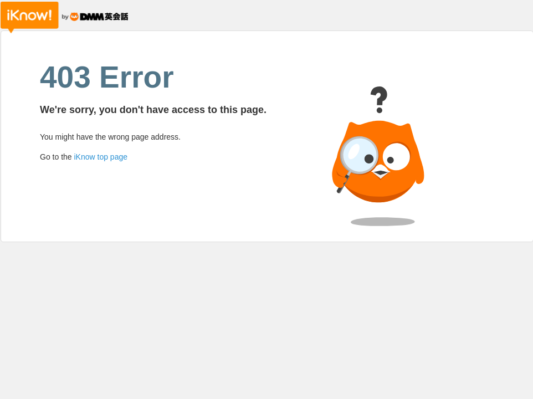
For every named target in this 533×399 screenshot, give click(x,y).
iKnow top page (100, 156)
